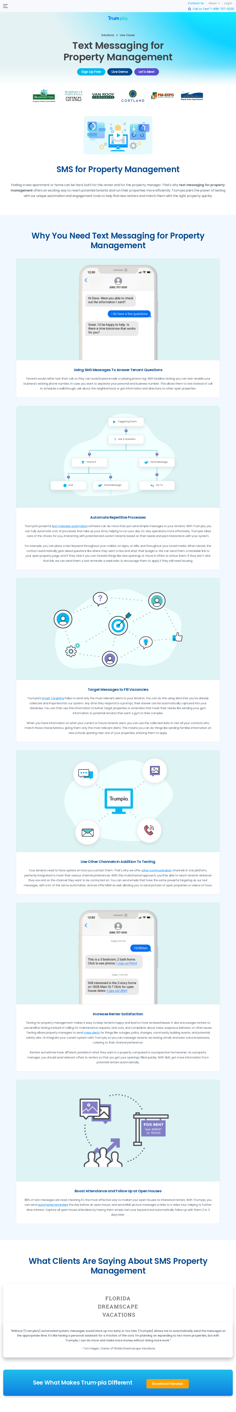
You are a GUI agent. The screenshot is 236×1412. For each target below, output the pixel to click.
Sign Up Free (91, 71)
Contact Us (196, 3)
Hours (213, 3)
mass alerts (91, 1033)
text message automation (70, 526)
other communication (156, 870)
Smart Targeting (53, 698)
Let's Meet (147, 71)
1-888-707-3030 (222, 9)
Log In (228, 3)
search (190, 9)
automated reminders (53, 1205)
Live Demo (120, 71)
